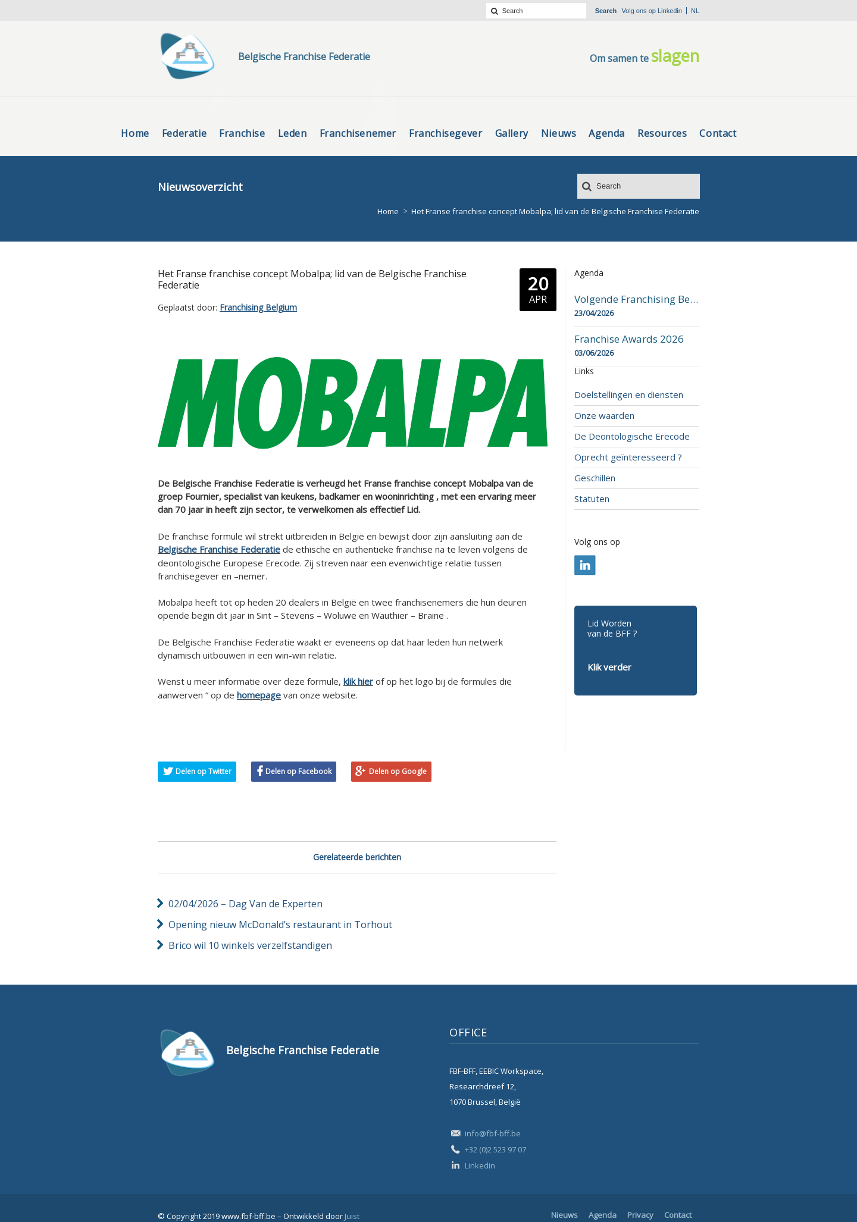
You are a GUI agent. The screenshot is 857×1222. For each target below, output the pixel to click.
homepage (259, 695)
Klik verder (609, 667)
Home (388, 211)
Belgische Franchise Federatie (219, 549)
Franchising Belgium (258, 307)
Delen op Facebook (298, 771)
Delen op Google (398, 771)
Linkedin (670, 10)
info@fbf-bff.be (493, 1133)
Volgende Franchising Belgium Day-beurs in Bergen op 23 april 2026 (636, 299)
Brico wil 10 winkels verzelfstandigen (250, 945)
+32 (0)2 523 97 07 (495, 1149)
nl (695, 10)
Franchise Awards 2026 (629, 339)
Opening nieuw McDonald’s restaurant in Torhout (280, 924)
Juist (352, 1216)
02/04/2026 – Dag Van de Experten (245, 903)
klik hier (358, 681)
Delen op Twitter (204, 771)
